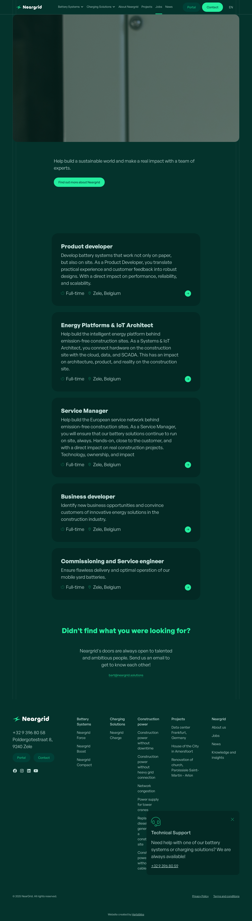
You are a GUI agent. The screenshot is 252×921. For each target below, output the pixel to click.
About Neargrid (128, 7)
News (169, 7)
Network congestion (146, 788)
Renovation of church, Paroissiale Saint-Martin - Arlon (185, 767)
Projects (146, 7)
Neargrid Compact (84, 762)
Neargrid (219, 719)
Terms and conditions (226, 896)
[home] (32, 7)
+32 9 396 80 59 (164, 865)
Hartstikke (138, 914)
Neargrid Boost (83, 748)
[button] (71, 7)
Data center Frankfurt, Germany (180, 732)
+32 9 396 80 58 (29, 732)
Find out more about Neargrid (79, 182)
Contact (212, 7)
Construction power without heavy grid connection (148, 766)
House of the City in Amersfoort (185, 748)
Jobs (158, 7)
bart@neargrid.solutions (126, 675)
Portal (191, 7)
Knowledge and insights (224, 755)
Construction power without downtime (148, 740)
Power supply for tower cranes (148, 804)
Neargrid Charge (116, 735)
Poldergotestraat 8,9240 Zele (33, 742)
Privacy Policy (200, 896)
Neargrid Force (83, 735)
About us (219, 727)
